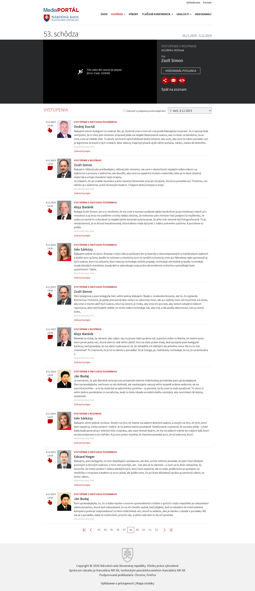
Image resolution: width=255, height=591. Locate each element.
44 (105, 529)
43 (98, 529)
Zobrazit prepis (82, 151)
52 (156, 529)
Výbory (133, 14)
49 (137, 529)
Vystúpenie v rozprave (87, 160)
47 (124, 529)
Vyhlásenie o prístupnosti (117, 583)
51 (150, 529)
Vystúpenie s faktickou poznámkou (95, 122)
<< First (86, 530)
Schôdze (118, 14)
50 (143, 529)
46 (117, 529)
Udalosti (184, 14)
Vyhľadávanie (193, 2)
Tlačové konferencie (157, 14)
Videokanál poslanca (180, 71)
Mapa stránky (145, 583)
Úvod (104, 14)
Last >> (168, 530)
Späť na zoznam (174, 89)
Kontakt (207, 2)
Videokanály (203, 14)
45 (111, 529)
